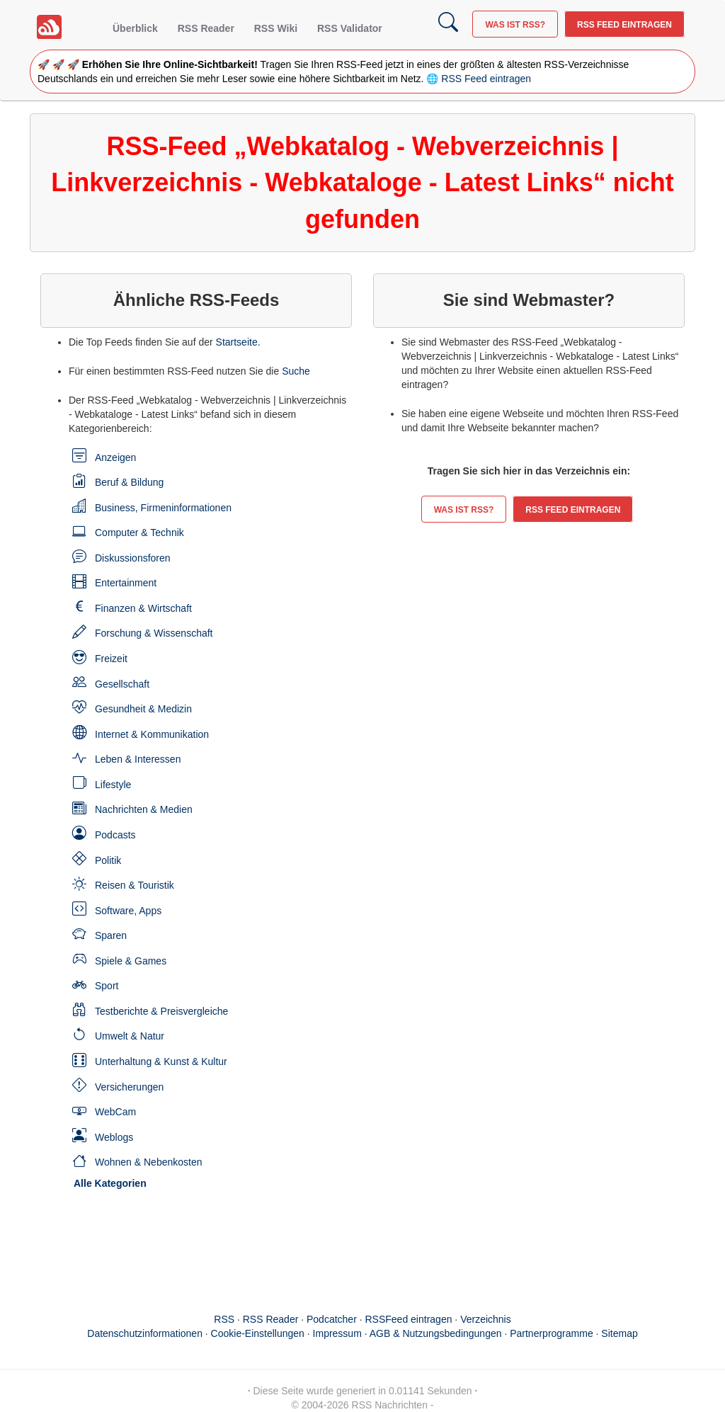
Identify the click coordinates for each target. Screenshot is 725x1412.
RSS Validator (349, 28)
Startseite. (238, 342)
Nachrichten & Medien (144, 809)
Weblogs (114, 1137)
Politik (108, 860)
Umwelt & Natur (129, 1036)
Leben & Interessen (138, 759)
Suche (296, 371)
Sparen (111, 935)
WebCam (115, 1111)
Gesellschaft (122, 684)
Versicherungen (129, 1087)
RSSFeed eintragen (408, 1319)
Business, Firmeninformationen (163, 507)
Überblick (135, 28)
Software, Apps (128, 910)
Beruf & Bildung (129, 482)
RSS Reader (206, 28)
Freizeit (111, 658)
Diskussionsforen (133, 558)
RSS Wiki (275, 28)
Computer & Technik (139, 532)
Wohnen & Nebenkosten (148, 1162)
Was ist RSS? (515, 25)
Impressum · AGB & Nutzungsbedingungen (407, 1333)
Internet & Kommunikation (152, 734)
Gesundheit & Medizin (143, 708)
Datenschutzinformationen (144, 1333)
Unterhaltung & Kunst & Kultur (161, 1061)
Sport (106, 985)
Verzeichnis (485, 1319)
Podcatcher (332, 1319)
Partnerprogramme (551, 1333)
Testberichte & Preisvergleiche (161, 1011)
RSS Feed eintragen (624, 25)
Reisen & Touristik (134, 885)
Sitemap (619, 1333)
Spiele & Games (130, 961)
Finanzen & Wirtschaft (143, 608)
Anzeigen (115, 457)
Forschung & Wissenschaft (154, 633)
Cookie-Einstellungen (257, 1333)
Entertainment (125, 582)
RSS (224, 1319)
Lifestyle (113, 784)
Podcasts (115, 835)
